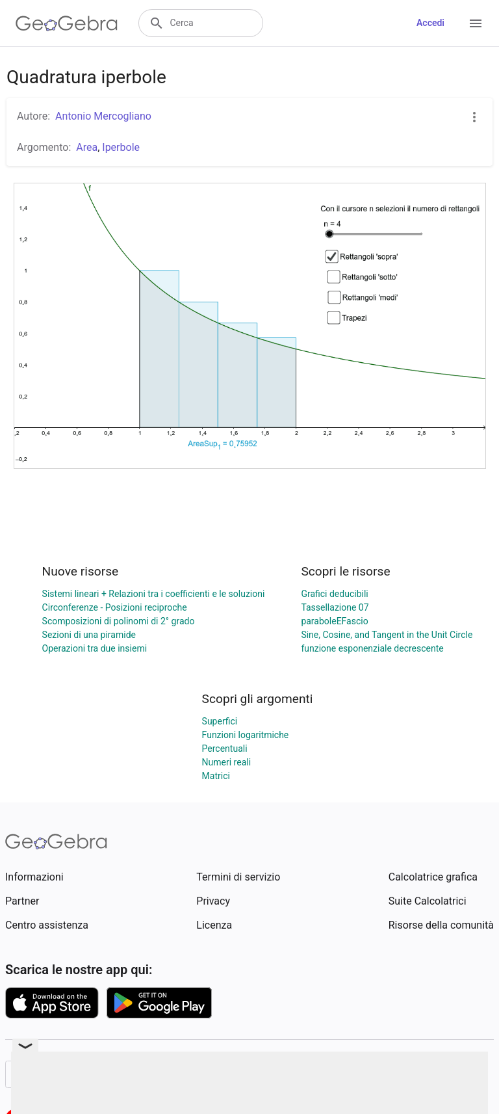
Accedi (430, 23)
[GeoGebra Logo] (67, 23)
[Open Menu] (475, 23)
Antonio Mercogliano (103, 116)
